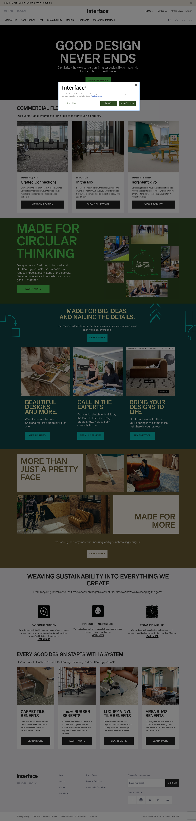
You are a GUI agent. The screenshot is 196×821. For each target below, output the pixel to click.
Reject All (108, 103)
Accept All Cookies (127, 103)
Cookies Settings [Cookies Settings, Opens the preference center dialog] (70, 103)
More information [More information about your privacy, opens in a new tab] (96, 96)
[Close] (136, 85)
